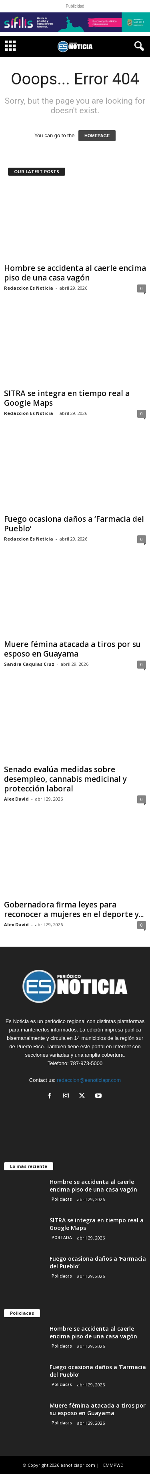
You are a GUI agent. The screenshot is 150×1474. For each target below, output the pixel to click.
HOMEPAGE (97, 135)
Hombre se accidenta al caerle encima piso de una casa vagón (75, 273)
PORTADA (62, 1237)
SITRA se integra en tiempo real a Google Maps (67, 398)
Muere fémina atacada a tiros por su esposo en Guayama (72, 649)
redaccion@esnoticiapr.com (89, 1080)
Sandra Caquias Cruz (29, 664)
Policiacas (62, 1199)
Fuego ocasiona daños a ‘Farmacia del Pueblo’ (74, 524)
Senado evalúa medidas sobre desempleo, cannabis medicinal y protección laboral (65, 779)
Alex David (16, 799)
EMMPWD (113, 1465)
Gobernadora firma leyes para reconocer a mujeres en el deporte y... (74, 909)
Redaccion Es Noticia (28, 288)
